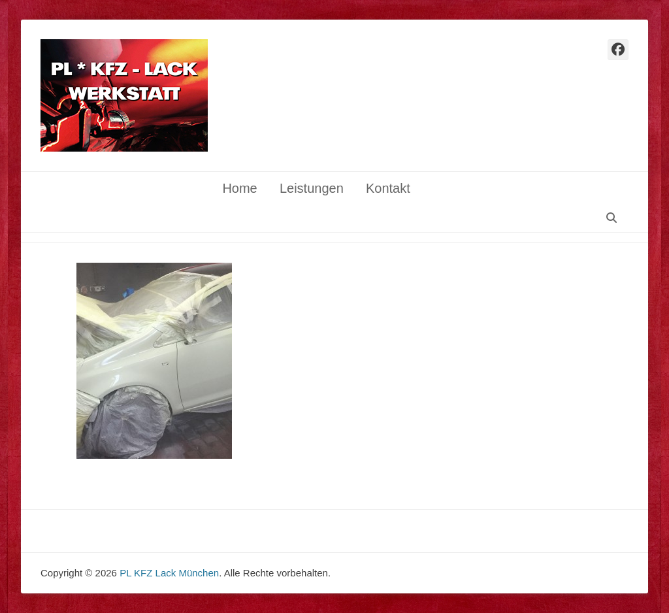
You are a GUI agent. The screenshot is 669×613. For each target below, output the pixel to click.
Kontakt (388, 188)
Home (239, 188)
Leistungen (312, 188)
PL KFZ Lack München (169, 572)
